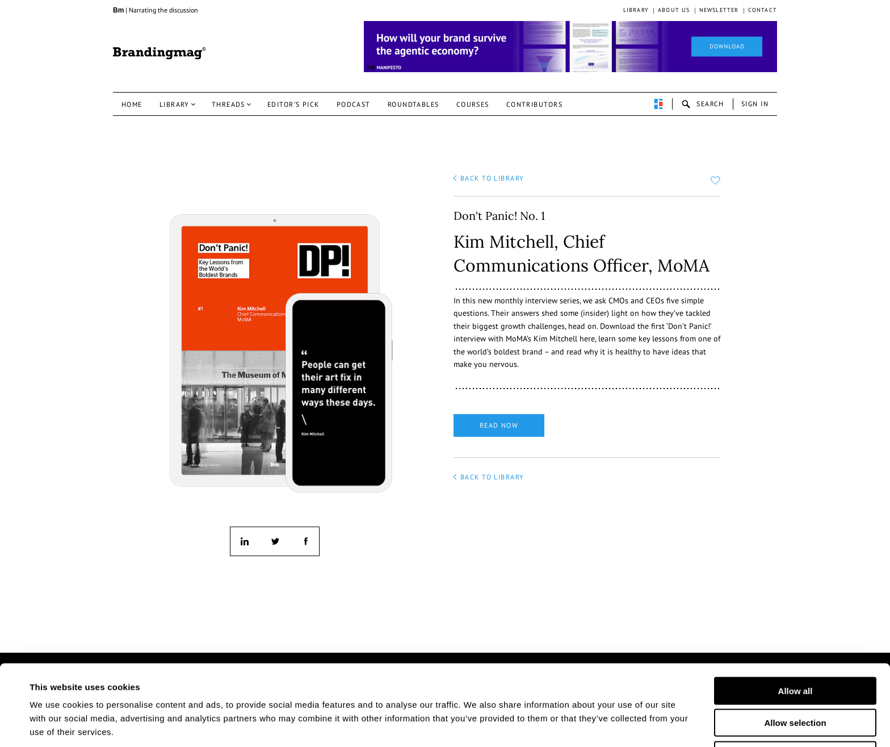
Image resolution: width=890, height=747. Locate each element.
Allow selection (795, 679)
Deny (795, 711)
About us (674, 10)
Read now (499, 425)
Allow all (795, 647)
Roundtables (413, 104)
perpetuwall (658, 104)
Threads (228, 104)
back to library (492, 178)
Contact (762, 10)
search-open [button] (702, 104)
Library (636, 10)
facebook (305, 541)
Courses (472, 104)
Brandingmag (159, 53)
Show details (561, 724)
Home (131, 104)
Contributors (534, 104)
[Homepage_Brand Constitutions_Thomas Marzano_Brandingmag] (570, 46)
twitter (275, 541)
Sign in (755, 103)
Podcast (354, 104)
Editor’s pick (293, 104)
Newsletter (719, 10)
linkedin (244, 541)
